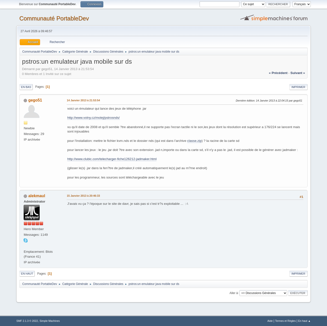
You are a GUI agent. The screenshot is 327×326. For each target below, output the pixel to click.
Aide (270, 320)
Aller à (234, 293)
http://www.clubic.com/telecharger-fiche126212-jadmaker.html (111, 159)
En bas (26, 87)
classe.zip (194, 141)
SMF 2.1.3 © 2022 (27, 320)
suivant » (297, 73)
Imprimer (298, 87)
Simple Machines (50, 320)
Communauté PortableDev (54, 18)
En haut (27, 273)
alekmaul (36, 196)
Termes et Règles (285, 320)
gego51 (35, 100)
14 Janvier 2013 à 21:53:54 (83, 100)
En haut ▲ (304, 320)
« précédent (278, 73)
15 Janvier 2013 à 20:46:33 (83, 195)
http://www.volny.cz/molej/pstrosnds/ (93, 117)
